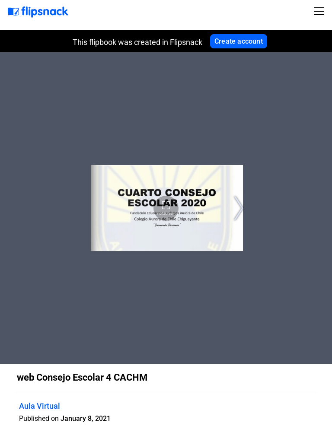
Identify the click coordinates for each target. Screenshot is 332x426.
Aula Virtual (39, 405)
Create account (238, 41)
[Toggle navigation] (320, 11)
